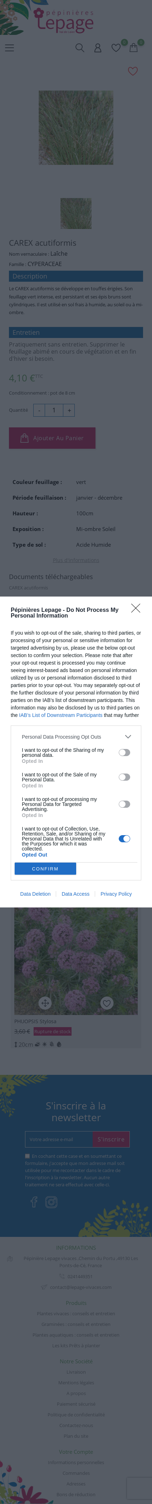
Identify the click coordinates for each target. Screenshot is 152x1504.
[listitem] (76, 736)
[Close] (138, 610)
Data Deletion (35, 894)
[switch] (124, 752)
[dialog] (76, 752)
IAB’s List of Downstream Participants (60, 715)
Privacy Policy (116, 894)
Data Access (75, 894)
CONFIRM (45, 868)
